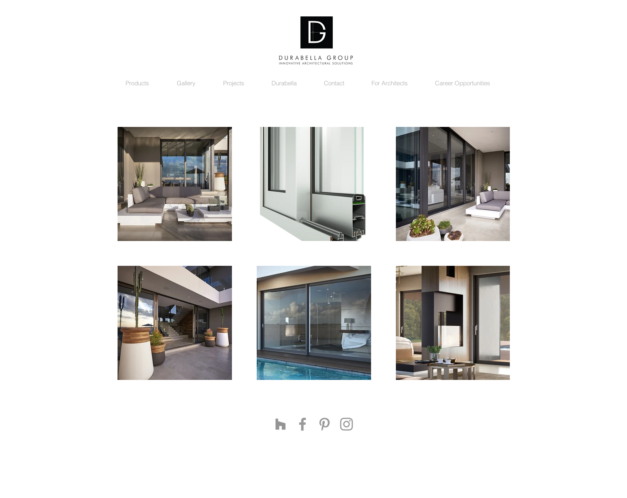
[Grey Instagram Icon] (346, 424)
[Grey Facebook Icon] (302, 424)
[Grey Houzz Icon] (280, 424)
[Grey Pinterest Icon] (324, 424)
